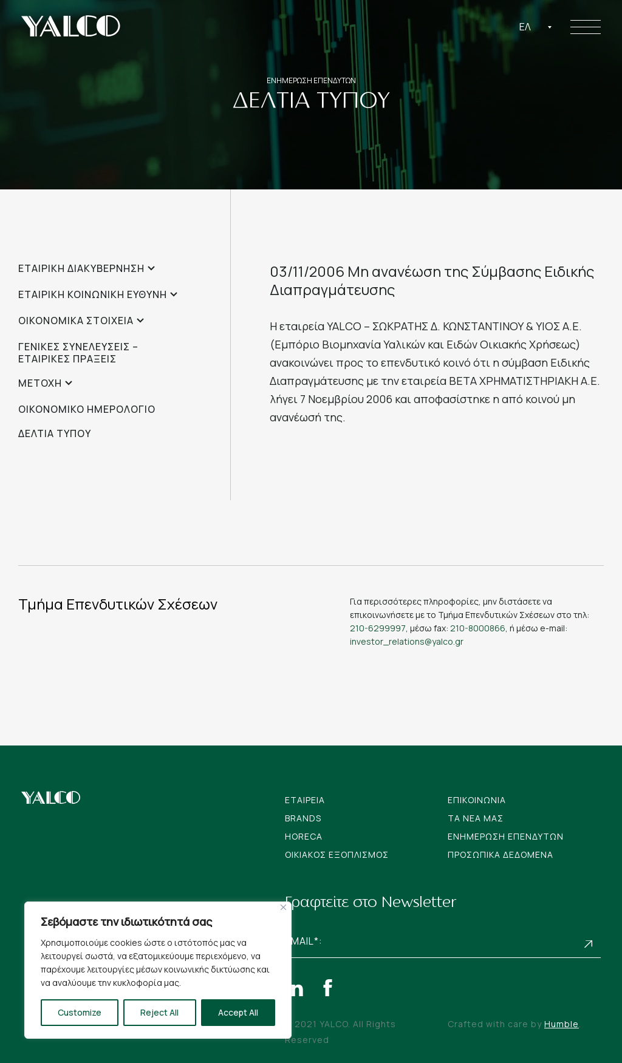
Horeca (304, 836)
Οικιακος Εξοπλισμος (337, 854)
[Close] (283, 907)
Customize (79, 1012)
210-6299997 (378, 628)
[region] (158, 970)
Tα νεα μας (476, 818)
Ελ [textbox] (525, 26)
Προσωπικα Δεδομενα (500, 854)
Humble (561, 1024)
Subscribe (588, 944)
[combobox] (535, 26)
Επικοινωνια (477, 800)
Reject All (159, 1012)
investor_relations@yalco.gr (406, 641)
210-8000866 (477, 628)
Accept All (238, 1012)
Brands (303, 818)
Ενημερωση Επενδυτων (506, 836)
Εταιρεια (305, 800)
